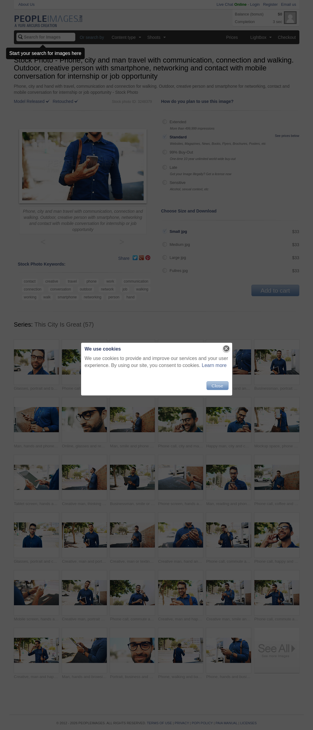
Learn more (214, 365)
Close (217, 385)
